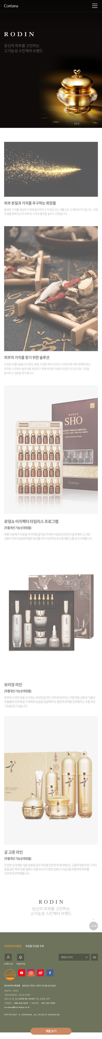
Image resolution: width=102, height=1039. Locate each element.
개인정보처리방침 (12, 948)
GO (94, 959)
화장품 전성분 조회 (35, 948)
